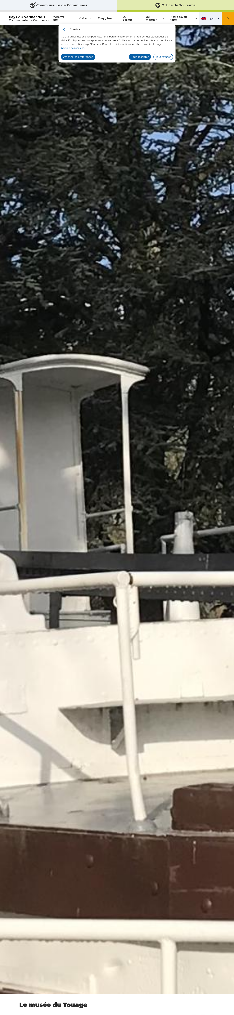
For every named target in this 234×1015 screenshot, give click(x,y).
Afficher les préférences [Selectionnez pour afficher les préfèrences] (78, 56)
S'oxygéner (105, 18)
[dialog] (117, 43)
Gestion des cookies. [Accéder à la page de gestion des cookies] (73, 47)
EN (216, 19)
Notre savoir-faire (179, 18)
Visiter (83, 18)
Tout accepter (140, 56)
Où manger (151, 18)
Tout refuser (163, 56)
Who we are (58, 18)
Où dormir (127, 18)
